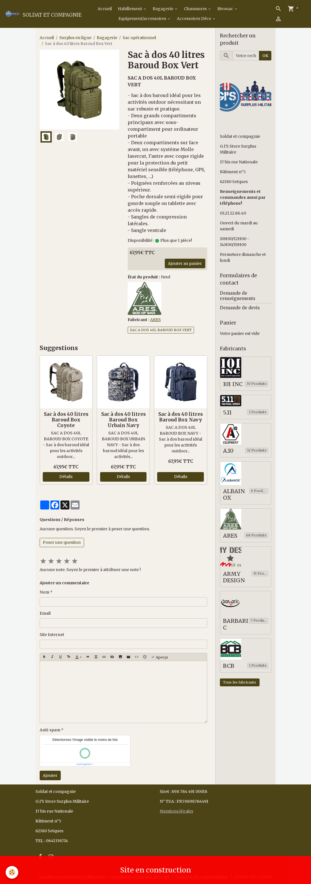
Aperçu (159, 657)
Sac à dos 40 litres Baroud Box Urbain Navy (123, 420)
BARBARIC (235, 624)
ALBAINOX (234, 494)
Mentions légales (176, 811)
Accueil (104, 8)
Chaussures (196, 8)
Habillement (130, 8)
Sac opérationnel (139, 37)
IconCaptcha (83, 764)
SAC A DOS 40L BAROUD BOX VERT (161, 330)
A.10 (228, 451)
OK (265, 55)
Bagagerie (163, 8)
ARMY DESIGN (234, 577)
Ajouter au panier (185, 263)
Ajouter (50, 775)
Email (45, 613)
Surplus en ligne (75, 37)
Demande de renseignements (237, 295)
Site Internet (52, 634)
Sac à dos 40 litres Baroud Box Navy (180, 417)
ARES (155, 319)
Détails (66, 476)
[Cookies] (12, 872)
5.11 (227, 412)
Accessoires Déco (194, 18)
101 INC (233, 384)
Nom (44, 592)
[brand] (35, 13)
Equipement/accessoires (142, 18)
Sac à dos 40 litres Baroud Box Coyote (66, 420)
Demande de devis (240, 307)
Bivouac (225, 8)
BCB (228, 666)
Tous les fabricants (239, 682)
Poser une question (62, 542)
